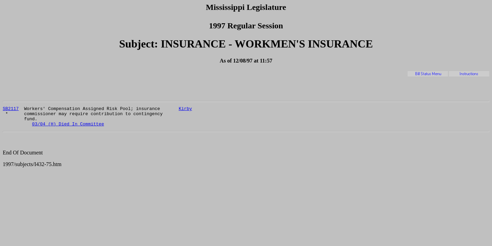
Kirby (185, 109)
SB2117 (11, 109)
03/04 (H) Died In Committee (68, 128)
